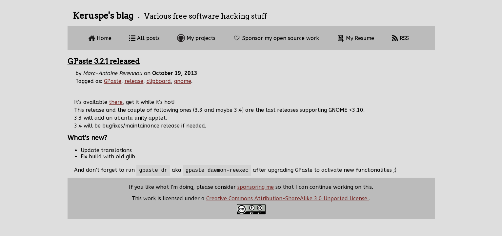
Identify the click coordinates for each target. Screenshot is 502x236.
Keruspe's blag (103, 15)
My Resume (355, 38)
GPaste (112, 81)
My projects (196, 38)
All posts (144, 38)
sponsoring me (255, 188)
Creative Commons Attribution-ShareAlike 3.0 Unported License (287, 200)
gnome (182, 81)
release (134, 81)
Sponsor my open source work (276, 38)
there (116, 102)
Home (100, 38)
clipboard (159, 81)
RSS (400, 38)
